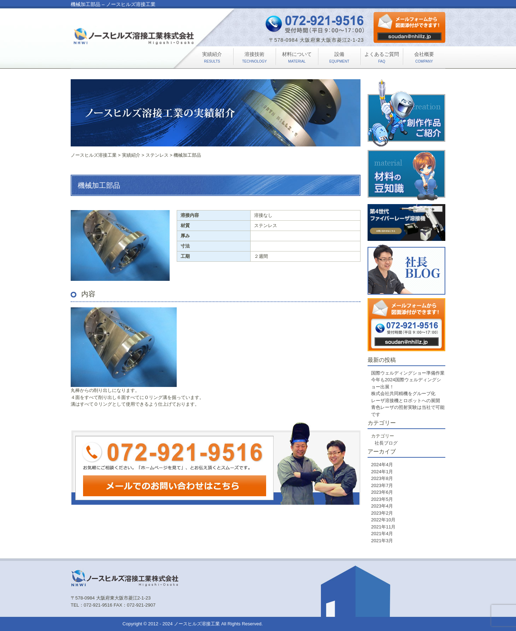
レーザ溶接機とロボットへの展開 (405, 400)
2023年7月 (382, 485)
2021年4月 (382, 533)
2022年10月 (383, 519)
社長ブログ (386, 443)
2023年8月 (382, 478)
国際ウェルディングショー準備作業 (408, 373)
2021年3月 (382, 540)
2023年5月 (382, 499)
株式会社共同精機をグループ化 (403, 393)
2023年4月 (382, 506)
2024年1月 (382, 471)
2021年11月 (383, 526)
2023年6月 (382, 492)
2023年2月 (382, 513)
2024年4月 (382, 464)
